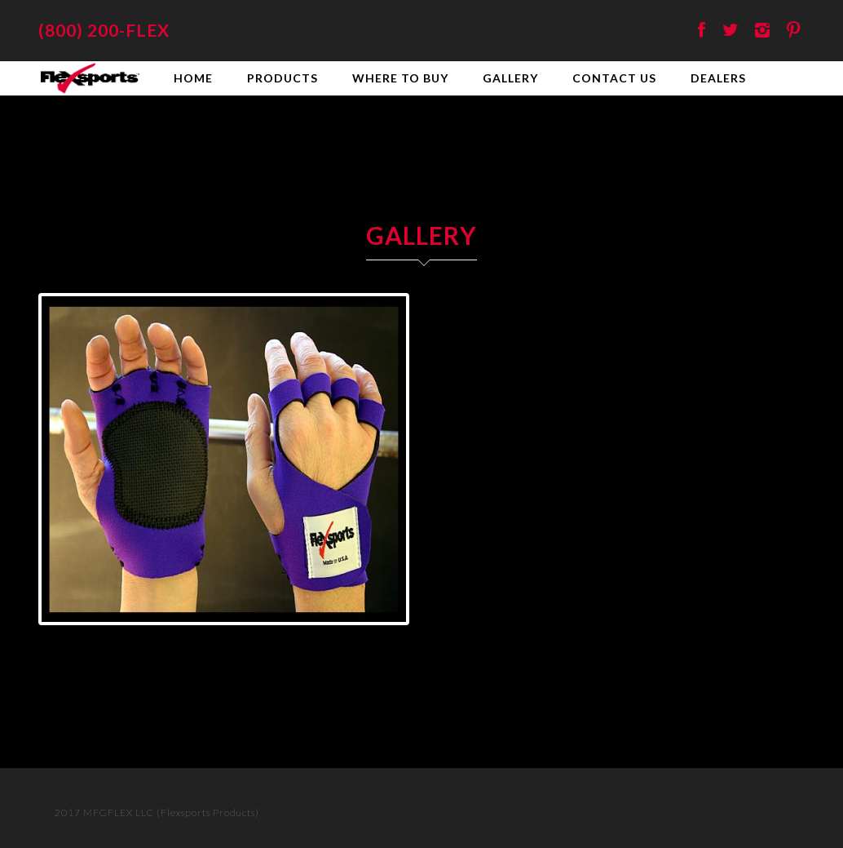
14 (298, 639)
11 (242, 639)
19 (392, 639)
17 (355, 639)
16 (336, 639)
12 (261, 639)
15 (317, 639)
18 (373, 639)
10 (223, 639)
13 (280, 639)
